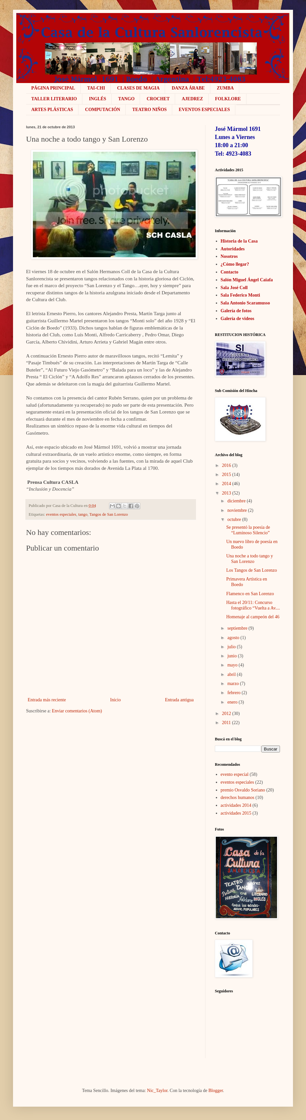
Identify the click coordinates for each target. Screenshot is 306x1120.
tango (82, 514)
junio (232, 655)
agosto (233, 637)
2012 (226, 713)
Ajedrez (192, 98)
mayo (232, 665)
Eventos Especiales (204, 109)
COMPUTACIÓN (102, 109)
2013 (226, 493)
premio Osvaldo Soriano (243, 790)
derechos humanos (238, 797)
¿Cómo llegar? (235, 264)
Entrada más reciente (47, 699)
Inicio (115, 699)
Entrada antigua (179, 699)
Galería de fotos (236, 310)
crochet (158, 98)
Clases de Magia (138, 88)
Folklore (228, 98)
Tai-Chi (96, 88)
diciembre (236, 500)
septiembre (237, 628)
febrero (233, 692)
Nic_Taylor (157, 1090)
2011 (226, 722)
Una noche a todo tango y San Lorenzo (249, 558)
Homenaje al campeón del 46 (252, 616)
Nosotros (229, 256)
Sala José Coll (234, 287)
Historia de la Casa (239, 241)
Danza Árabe (188, 88)
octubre (234, 519)
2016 (226, 465)
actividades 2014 (236, 805)
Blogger (215, 1090)
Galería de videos (237, 318)
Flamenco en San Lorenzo (250, 593)
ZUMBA (225, 88)
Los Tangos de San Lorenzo (251, 570)
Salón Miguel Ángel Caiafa (247, 279)
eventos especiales (61, 514)
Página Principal (53, 88)
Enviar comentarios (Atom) (77, 710)
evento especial (235, 774)
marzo (233, 683)
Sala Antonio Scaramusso (245, 303)
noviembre (237, 510)
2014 (226, 483)
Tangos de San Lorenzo (109, 514)
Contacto (229, 272)
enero (232, 702)
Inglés (97, 98)
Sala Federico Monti (240, 295)
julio (231, 646)
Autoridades (233, 248)
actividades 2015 (236, 813)
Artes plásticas (52, 109)
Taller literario (54, 98)
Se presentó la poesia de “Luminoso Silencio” (248, 530)
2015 (226, 474)
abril (231, 674)
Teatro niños (149, 109)
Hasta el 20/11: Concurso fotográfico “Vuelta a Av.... (253, 605)
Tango (126, 98)
